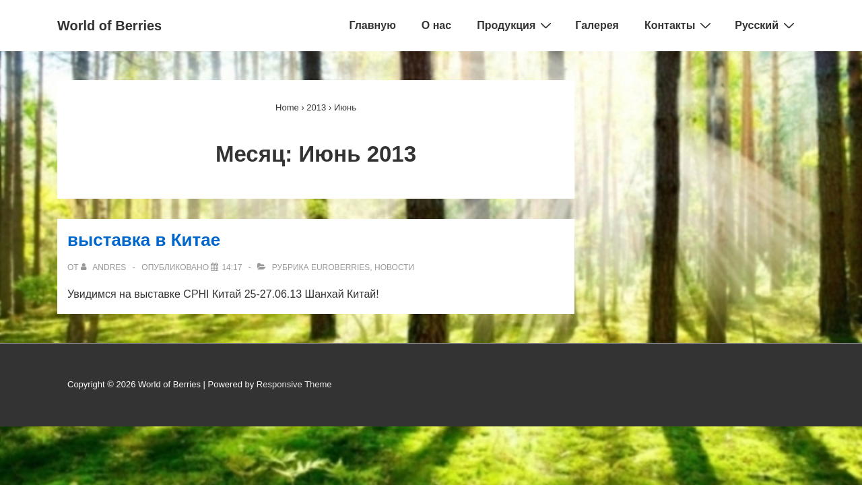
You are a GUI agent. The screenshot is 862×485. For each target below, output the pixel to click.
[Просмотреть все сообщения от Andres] (105, 267)
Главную (372, 25)
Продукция (516, 24)
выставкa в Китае (143, 240)
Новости (394, 267)
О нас (436, 25)
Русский (766, 24)
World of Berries (109, 25)
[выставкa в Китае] (232, 267)
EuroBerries (340, 267)
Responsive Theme (294, 384)
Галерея (597, 25)
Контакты (679, 24)
